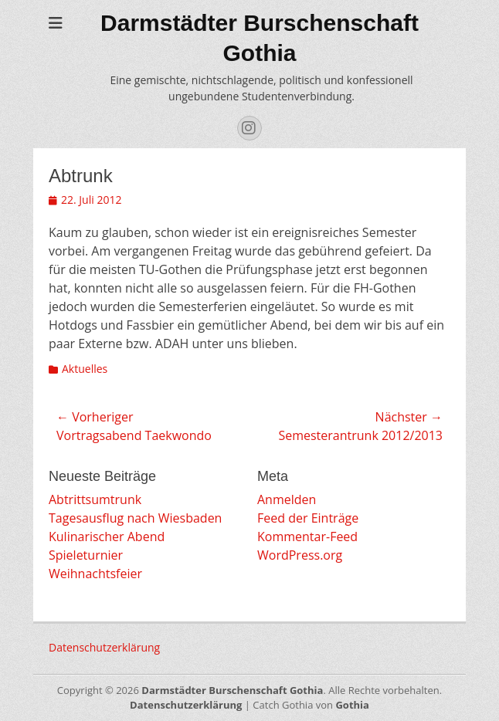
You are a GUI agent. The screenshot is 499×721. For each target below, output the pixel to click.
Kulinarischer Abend (107, 536)
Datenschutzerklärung (104, 647)
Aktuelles (84, 368)
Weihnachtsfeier (95, 573)
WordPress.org (299, 555)
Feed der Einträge (307, 517)
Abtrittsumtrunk (95, 499)
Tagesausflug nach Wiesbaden (135, 517)
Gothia (351, 705)
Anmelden (286, 499)
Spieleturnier (86, 555)
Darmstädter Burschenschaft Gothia (232, 690)
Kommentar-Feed (307, 536)
